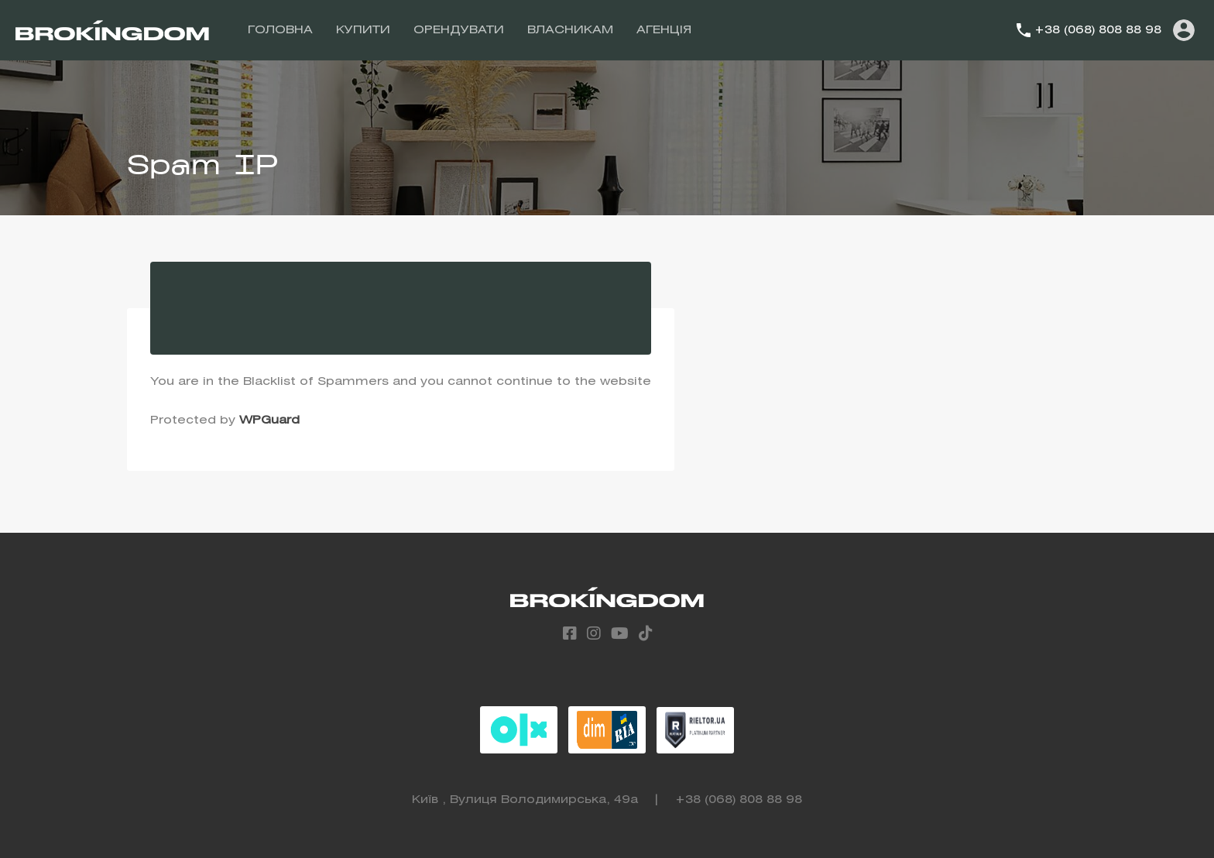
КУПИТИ (363, 30)
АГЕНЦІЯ (663, 30)
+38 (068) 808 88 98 (1097, 30)
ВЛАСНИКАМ (570, 30)
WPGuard (269, 420)
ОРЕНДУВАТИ (458, 30)
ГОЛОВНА (280, 30)
